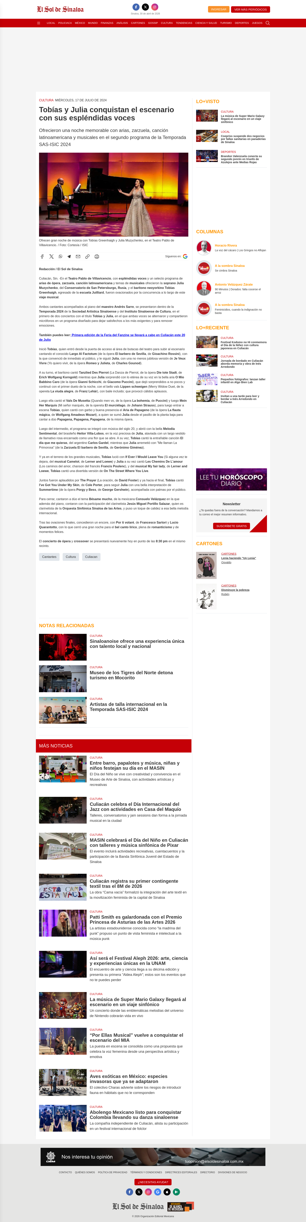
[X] (145, 7)
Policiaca (65, 22)
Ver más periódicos (250, 9)
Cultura (167, 22)
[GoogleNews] (157, 1191)
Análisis (122, 22)
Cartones (138, 22)
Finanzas (107, 22)
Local (51, 22)
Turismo (226, 22)
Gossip (153, 22)
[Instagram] (154, 7)
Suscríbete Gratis (231, 526)
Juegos (257, 22)
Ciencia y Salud (206, 22)
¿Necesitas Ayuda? (153, 1182)
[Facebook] (136, 7)
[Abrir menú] (38, 23)
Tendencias (184, 22)
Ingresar (218, 9)
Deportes (242, 22)
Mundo (93, 22)
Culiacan (91, 556)
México (80, 22)
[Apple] (167, 1191)
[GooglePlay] (176, 1191)
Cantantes (49, 556)
